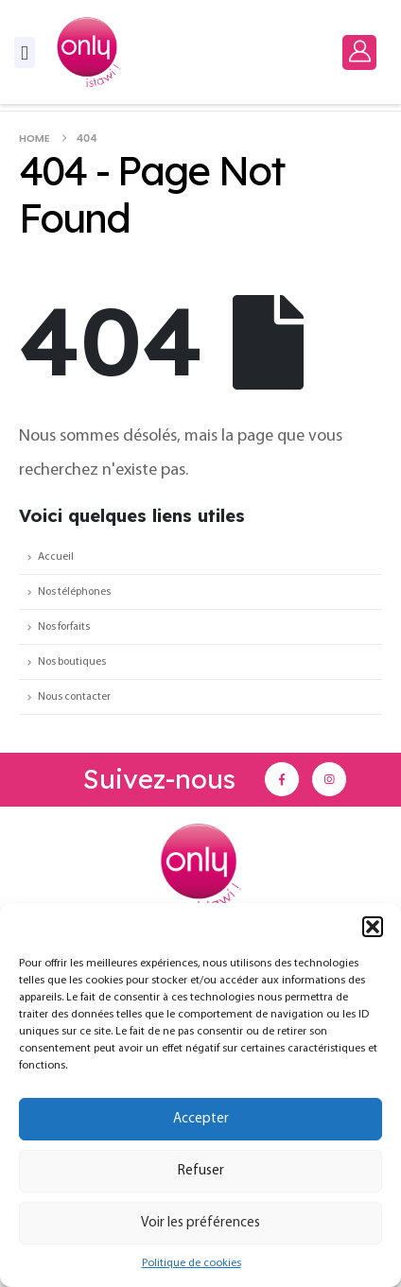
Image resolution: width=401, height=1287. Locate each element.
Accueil (56, 557)
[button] (372, 926)
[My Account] (359, 51)
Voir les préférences (200, 1223)
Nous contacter (74, 697)
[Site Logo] (89, 52)
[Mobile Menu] (24, 52)
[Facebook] (282, 779)
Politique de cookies (191, 1263)
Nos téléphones (74, 592)
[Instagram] (329, 779)
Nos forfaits (64, 627)
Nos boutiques (72, 662)
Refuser (201, 1171)
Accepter (201, 1119)
